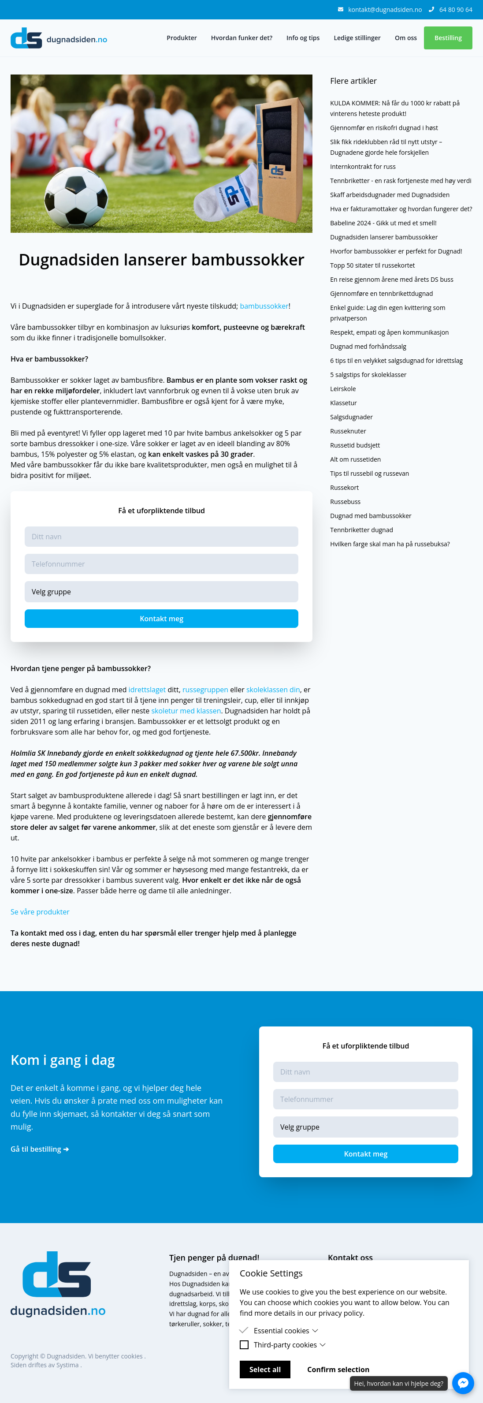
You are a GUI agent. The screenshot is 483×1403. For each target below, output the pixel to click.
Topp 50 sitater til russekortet (372, 265)
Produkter (182, 38)
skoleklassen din (273, 689)
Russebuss (345, 501)
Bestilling (448, 38)
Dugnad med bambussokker (370, 515)
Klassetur (343, 403)
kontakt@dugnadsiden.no (386, 9)
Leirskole (343, 388)
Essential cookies (286, 1331)
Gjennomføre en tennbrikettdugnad (381, 293)
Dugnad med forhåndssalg (368, 346)
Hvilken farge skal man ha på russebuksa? (390, 544)
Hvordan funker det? (241, 38)
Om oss (406, 38)
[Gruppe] (161, 591)
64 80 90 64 (455, 9)
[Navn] (161, 536)
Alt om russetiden (355, 459)
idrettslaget (147, 689)
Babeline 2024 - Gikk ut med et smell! (383, 223)
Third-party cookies (290, 1345)
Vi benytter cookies (116, 1356)
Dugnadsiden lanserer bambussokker (384, 237)
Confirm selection (338, 1369)
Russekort (344, 487)
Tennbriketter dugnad (361, 530)
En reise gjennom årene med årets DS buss (391, 279)
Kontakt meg (161, 618)
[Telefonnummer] (161, 564)
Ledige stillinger (357, 38)
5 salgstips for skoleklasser (368, 374)
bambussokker (264, 306)
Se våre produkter (40, 912)
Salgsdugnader (351, 417)
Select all (265, 1369)
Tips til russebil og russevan (369, 473)
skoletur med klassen (186, 711)
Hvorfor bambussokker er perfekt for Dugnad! (396, 251)
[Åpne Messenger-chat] (463, 1383)
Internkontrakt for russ (363, 166)
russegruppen (205, 689)
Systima (68, 1365)
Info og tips (303, 38)
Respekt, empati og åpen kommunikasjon (389, 332)
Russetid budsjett (355, 445)
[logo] (59, 38)
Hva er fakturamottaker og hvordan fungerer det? (401, 209)
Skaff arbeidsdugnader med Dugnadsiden (390, 194)
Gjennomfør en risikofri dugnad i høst (384, 127)
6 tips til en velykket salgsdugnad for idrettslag (396, 360)
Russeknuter (348, 431)
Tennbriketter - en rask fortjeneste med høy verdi (401, 180)
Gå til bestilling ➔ (40, 1149)
